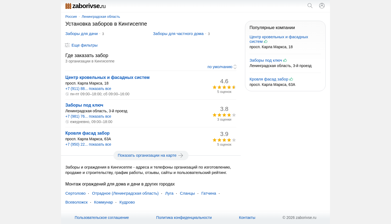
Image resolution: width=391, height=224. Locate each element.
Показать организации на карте (151, 155)
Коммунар (103, 202)
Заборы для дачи (81, 33)
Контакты (247, 217)
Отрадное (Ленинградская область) (125, 193)
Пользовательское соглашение (102, 217)
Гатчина (208, 193)
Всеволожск (76, 202)
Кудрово (127, 202)
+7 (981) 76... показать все (88, 116)
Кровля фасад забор (87, 133)
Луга (169, 193)
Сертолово (75, 193)
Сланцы (187, 193)
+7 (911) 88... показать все (88, 88)
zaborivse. (85, 5)
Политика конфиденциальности (184, 217)
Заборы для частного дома (178, 33)
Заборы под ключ (84, 105)
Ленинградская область (101, 17)
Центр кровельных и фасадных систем (107, 77)
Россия (71, 17)
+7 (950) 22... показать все (88, 144)
